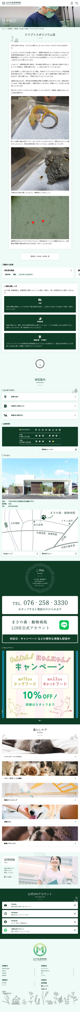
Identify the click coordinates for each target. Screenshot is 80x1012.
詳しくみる (9, 877)
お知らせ (44, 989)
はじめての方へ (57, 968)
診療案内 (5, 966)
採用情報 (44, 983)
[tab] (39, 720)
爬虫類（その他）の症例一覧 (40, 256)
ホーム (4, 28)
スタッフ (18, 985)
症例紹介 (10, 28)
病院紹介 (5, 980)
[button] (59, 449)
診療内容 (18, 973)
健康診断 (18, 975)
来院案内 (44, 966)
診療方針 (18, 970)
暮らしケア (44, 986)
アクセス (57, 975)
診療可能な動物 (18, 968)
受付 (57, 973)
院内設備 (18, 982)
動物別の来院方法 (57, 970)
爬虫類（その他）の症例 (21, 28)
